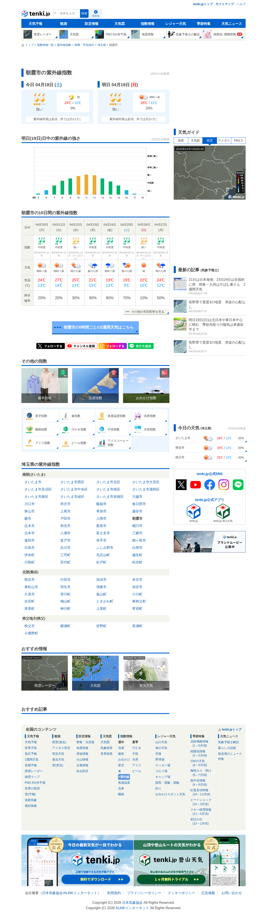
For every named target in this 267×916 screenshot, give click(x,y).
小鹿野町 (31, 633)
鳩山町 (65, 601)
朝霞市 (137, 518)
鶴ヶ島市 (139, 540)
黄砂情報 (31, 805)
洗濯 (121, 748)
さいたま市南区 (36, 496)
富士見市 (103, 533)
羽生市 (65, 587)
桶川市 (137, 526)
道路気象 (31, 800)
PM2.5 (238, 140)
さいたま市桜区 (108, 489)
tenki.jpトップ (203, 4)
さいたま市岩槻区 (110, 496)
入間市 (101, 518)
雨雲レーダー (34, 771)
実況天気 (58, 753)
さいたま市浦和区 (146, 489)
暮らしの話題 (227, 748)
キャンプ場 (162, 777)
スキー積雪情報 (202, 812)
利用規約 (114, 893)
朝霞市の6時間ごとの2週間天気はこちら (99, 327)
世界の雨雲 (32, 788)
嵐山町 (101, 594)
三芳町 (65, 555)
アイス (136, 765)
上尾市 (65, 511)
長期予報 (31, 765)
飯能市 (101, 504)
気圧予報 (31, 753)
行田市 (65, 579)
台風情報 (82, 765)
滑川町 (65, 594)
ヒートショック (202, 802)
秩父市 (29, 626)
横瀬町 (65, 626)
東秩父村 (139, 601)
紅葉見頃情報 (202, 792)
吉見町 (29, 601)
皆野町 (101, 626)
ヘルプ (241, 4)
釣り (158, 788)
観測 (63, 24)
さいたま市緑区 (72, 496)
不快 (135, 753)
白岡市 (137, 547)
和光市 (65, 526)
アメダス (224, 140)
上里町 (101, 608)
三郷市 (137, 533)
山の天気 (161, 742)
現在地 (95, 16)
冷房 (135, 759)
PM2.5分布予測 (35, 782)
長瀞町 (137, 626)
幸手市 (101, 540)
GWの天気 (202, 763)
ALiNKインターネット (80, 893)
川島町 (29, 562)
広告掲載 (208, 893)
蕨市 (27, 518)
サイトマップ (225, 4)
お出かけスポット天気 (170, 794)
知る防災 (82, 771)
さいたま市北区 (108, 482)
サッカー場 (162, 765)
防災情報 (91, 24)
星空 (121, 765)
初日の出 (202, 821)
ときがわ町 (104, 601)
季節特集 (204, 24)
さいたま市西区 (72, 482)
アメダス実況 (61, 748)
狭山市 (29, 511)
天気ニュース (231, 24)
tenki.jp (36, 14)
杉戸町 (101, 562)
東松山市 (31, 587)
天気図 (119, 24)
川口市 (29, 504)
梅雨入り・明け (202, 773)
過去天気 (58, 759)
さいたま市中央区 (74, 489)
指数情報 (147, 24)
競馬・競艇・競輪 (167, 782)
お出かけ (124, 759)
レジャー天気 (175, 24)
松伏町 (137, 562)
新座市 (101, 526)
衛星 (181, 140)
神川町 (65, 608)
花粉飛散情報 (202, 744)
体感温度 (124, 782)
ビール (136, 771)
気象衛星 (107, 748)
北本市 (29, 533)
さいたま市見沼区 (38, 489)
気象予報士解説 (228, 742)
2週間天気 (32, 759)
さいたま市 (33, 482)
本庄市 (137, 579)
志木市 (29, 526)
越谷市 (137, 511)
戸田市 (65, 518)
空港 (158, 753)
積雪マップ (32, 777)
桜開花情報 (202, 754)
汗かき (136, 748)
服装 (121, 753)
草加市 (101, 511)
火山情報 (82, 759)
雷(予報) (30, 794)
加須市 (101, 579)
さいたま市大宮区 (146, 482)
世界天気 (31, 748)
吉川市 (65, 547)
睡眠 (121, 794)
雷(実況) (57, 765)
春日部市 (139, 504)
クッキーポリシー (181, 893)
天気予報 (35, 24)
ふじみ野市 (104, 547)
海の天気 (161, 748)
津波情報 (82, 753)
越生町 (137, 555)
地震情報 (82, 748)
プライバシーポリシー (144, 893)
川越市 (137, 496)
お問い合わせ (231, 893)
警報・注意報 (85, 742)
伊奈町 (29, 555)
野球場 (159, 759)
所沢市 (65, 504)
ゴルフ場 (161, 771)
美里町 (29, 608)
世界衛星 (107, 753)
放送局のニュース (230, 753)
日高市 (29, 547)
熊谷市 (29, 579)
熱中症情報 (202, 783)
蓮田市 (29, 540)
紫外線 (124, 777)
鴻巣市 (101, 587)
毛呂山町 (103, 555)
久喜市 (29, 594)
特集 (221, 759)
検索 (84, 13)
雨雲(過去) (59, 742)
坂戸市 (65, 540)
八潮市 (65, 533)
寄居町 (137, 608)
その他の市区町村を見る (147, 311)
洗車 (121, 788)
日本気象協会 (52, 893)
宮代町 (65, 562)
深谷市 (137, 587)
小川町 (137, 594)
